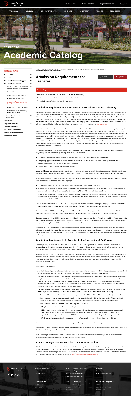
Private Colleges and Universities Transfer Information (55, 101)
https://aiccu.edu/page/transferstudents (84, 354)
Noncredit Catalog (10, 135)
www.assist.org (102, 124)
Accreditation (39, 371)
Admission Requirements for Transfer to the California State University (60, 95)
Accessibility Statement (42, 368)
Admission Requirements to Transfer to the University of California (59, 98)
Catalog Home (71, 4)
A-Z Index (68, 11)
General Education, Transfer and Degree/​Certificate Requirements (17, 87)
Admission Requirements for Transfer (17, 103)
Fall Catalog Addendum (12, 129)
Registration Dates (107, 4)
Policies (99, 11)
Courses (29, 11)
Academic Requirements (12, 84)
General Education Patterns (16, 95)
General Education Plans (15, 98)
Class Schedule (88, 4)
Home (38, 69)
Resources (115, 11)
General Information (14, 92)
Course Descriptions (11, 127)
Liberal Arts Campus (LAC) (105, 382)
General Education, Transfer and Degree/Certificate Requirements (82, 69)
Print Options (105, 77)
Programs (13, 11)
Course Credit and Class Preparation (14, 117)
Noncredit (84, 11)
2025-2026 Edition (11, 71)
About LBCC (8, 75)
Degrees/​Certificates (11, 124)
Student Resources (10, 78)
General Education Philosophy (17, 107)
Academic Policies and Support (15, 81)
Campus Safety (40, 382)
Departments (8, 121)
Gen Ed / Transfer (49, 11)
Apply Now (120, 77)
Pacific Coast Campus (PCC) (75, 382)
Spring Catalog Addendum (13, 132)
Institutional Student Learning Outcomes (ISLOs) (17, 111)
